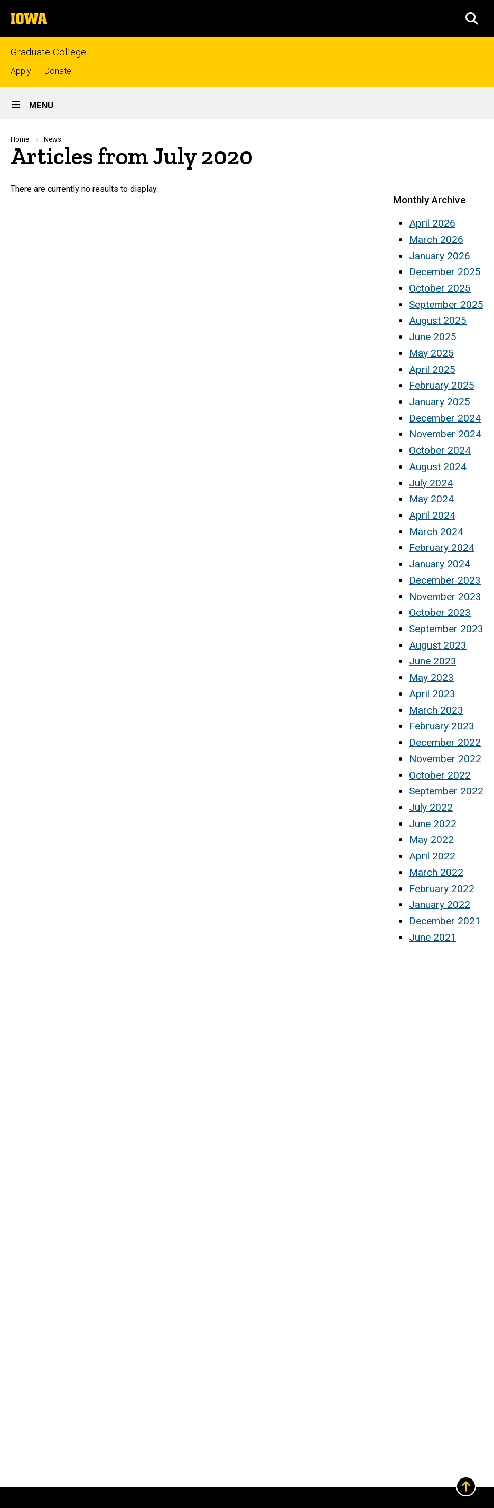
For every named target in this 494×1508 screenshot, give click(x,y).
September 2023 (446, 629)
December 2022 (445, 742)
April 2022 (432, 856)
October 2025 (440, 288)
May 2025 (431, 353)
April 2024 (432, 515)
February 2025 (441, 385)
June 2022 (432, 824)
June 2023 (432, 661)
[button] (472, 18)
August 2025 (438, 320)
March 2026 (436, 239)
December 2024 (445, 418)
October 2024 (440, 450)
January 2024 (439, 564)
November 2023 (445, 597)
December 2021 (445, 921)
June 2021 (432, 937)
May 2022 (431, 839)
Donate (57, 71)
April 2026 (432, 223)
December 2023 (445, 580)
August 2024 (438, 467)
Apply (21, 71)
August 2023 (438, 645)
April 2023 (432, 694)
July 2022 (431, 807)
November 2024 (445, 434)
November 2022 (445, 759)
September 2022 (446, 791)
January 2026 (439, 256)
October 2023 (440, 612)
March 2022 (436, 872)
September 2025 (446, 304)
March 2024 (436, 532)
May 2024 (431, 499)
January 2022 (439, 904)
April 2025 (432, 369)
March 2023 (436, 710)
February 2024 (441, 547)
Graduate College (48, 53)
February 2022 (441, 889)
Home (20, 139)
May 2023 (431, 677)
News (52, 139)
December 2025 (445, 272)
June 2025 (432, 337)
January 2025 (439, 402)
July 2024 (431, 483)
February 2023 (441, 726)
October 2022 (440, 775)
